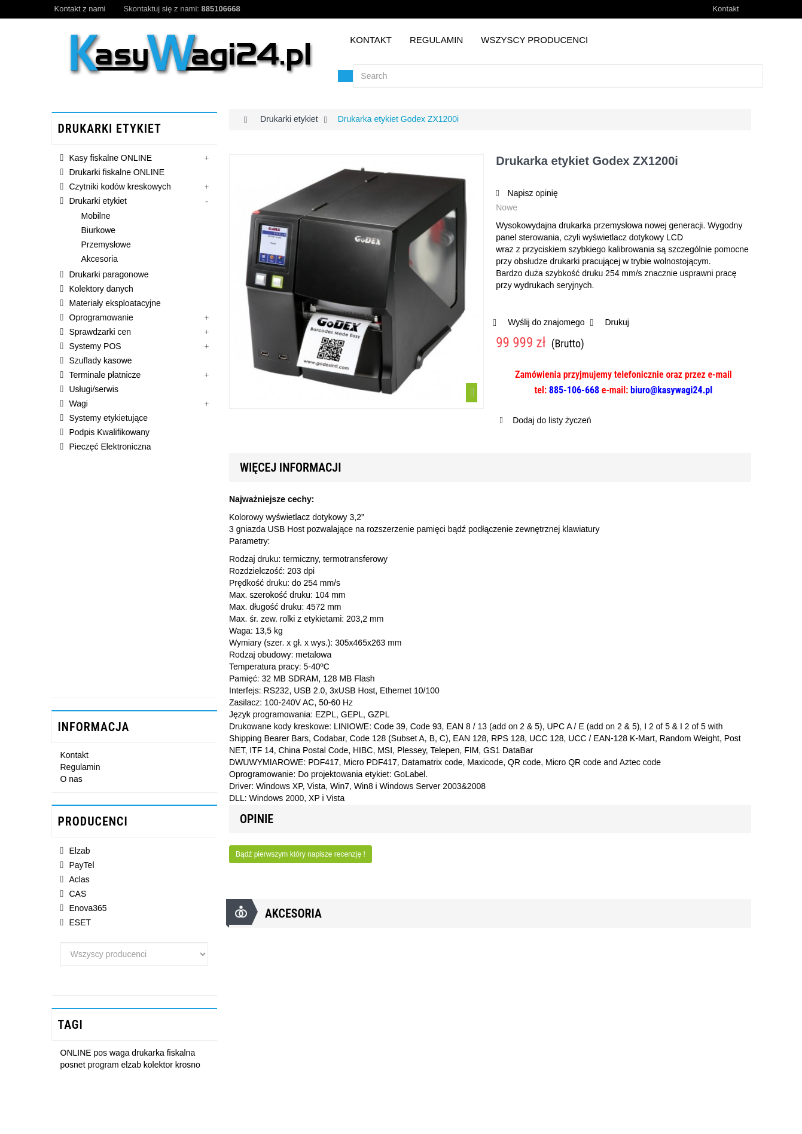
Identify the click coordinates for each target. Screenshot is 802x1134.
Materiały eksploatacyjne (115, 305)
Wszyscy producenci (534, 40)
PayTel (81, 652)
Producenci (93, 606)
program (104, 833)
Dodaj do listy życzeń (550, 420)
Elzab (79, 638)
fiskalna (181, 822)
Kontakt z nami (80, 8)
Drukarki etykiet (98, 203)
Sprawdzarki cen (100, 334)
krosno (187, 833)
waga (120, 822)
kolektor (159, 833)
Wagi (78, 406)
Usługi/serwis (93, 391)
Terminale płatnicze (105, 377)
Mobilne (96, 218)
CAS (78, 681)
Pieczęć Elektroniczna (110, 449)
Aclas (79, 666)
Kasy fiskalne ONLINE (111, 160)
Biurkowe (98, 232)
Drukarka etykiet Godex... (164, 917)
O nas (71, 561)
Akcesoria (99, 261)
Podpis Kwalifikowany (109, 434)
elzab (132, 833)
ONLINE (77, 822)
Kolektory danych (101, 291)
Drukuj (617, 322)
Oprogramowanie (101, 320)
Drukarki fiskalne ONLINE (117, 174)
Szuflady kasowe (100, 363)
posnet (74, 833)
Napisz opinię (531, 193)
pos (101, 822)
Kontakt (725, 8)
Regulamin (436, 40)
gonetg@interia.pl (112, 1097)
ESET (80, 709)
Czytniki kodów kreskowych (120, 189)
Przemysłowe (106, 247)
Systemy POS (95, 348)
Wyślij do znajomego (546, 322)
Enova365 (88, 695)
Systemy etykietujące (108, 420)
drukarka (149, 822)
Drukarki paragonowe (109, 277)
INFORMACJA (94, 507)
